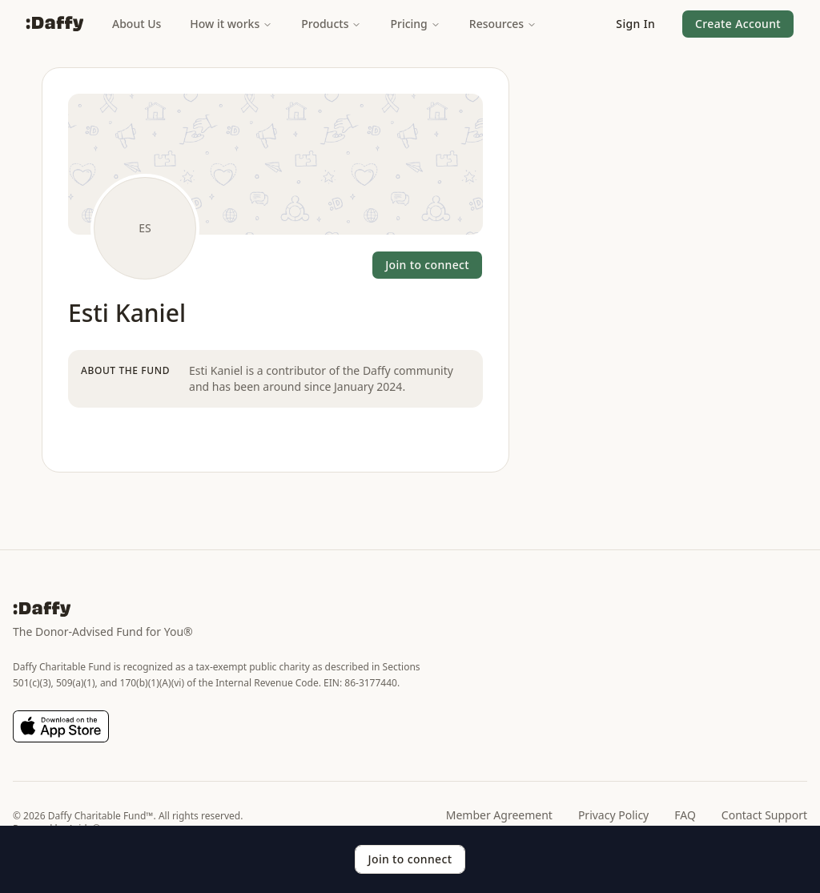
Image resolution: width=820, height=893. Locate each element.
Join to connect (427, 264)
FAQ (685, 815)
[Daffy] (54, 24)
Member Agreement (499, 815)
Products (331, 23)
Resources (503, 23)
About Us (136, 23)
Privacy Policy (613, 815)
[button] (635, 24)
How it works (231, 23)
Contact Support (764, 815)
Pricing (415, 23)
